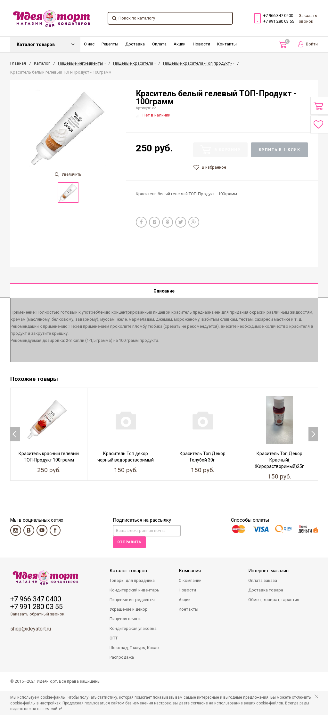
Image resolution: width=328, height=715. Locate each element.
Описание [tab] (164, 290)
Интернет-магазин (268, 571)
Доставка (135, 44)
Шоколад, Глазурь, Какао (134, 647)
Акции (179, 44)
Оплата (159, 44)
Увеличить (68, 174)
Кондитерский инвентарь (134, 590)
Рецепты (110, 44)
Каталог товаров (36, 44)
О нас (89, 44)
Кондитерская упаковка (133, 628)
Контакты (227, 44)
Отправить (129, 542)
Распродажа (122, 657)
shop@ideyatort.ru (30, 629)
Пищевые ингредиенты (132, 599)
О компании (190, 580)
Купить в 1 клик (279, 150)
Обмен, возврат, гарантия (273, 599)
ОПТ (114, 638)
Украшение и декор (129, 609)
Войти (308, 44)
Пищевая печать (126, 618)
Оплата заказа (262, 580)
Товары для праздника (132, 580)
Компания (190, 571)
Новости (201, 44)
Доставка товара (265, 590)
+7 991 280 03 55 (278, 21)
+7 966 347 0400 (278, 15)
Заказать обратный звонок (37, 614)
